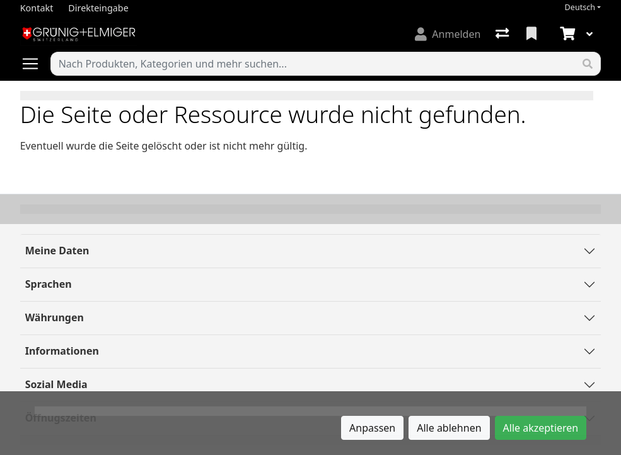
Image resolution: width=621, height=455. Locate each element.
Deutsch (580, 7)
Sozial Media (56, 384)
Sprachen (48, 284)
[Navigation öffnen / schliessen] (35, 64)
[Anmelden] (447, 34)
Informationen (62, 351)
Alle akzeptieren (541, 428)
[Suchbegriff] (313, 64)
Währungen (54, 317)
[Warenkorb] (566, 34)
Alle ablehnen (449, 428)
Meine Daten (57, 250)
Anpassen (372, 428)
